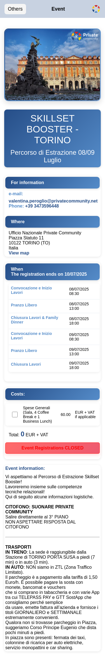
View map (19, 253)
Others (15, 9)
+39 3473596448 (42, 206)
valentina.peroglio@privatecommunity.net (53, 201)
